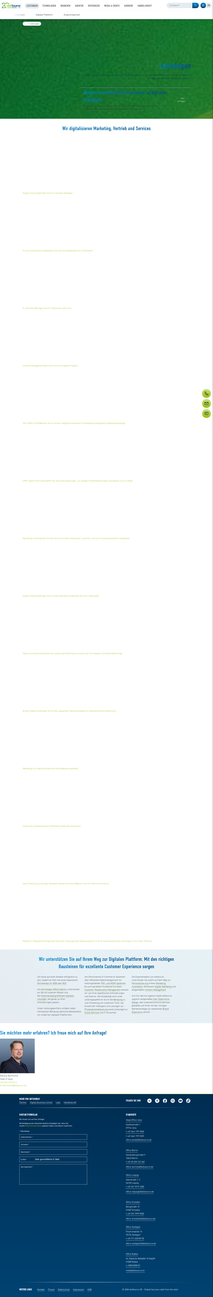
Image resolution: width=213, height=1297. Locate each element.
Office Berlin (132, 1150)
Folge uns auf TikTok (188, 1101)
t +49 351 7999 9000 (135, 1214)
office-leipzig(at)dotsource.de (140, 1192)
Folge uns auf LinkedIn (149, 1101)
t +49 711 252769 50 (135, 1239)
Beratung (117, 1000)
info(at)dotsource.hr (135, 1271)
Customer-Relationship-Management (102, 990)
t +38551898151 (133, 1266)
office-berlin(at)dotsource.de (139, 1167)
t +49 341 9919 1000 (135, 1187)
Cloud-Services (92, 1013)
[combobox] (183, 5)
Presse (51, 1290)
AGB (89, 1290)
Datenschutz (64, 1290)
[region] (106, 15)
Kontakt (41, 1290)
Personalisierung (140, 983)
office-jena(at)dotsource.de (138, 1140)
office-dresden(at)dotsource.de (140, 1219)
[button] (195, 5)
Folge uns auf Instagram (173, 1101)
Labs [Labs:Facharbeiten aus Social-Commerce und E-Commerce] (58, 1102)
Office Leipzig (132, 1175)
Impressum (78, 1290)
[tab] (203, 5)
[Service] (206, 408)
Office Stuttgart (133, 1227)
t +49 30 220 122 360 (135, 1162)
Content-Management (155, 990)
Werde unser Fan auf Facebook (165, 1101)
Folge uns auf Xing (157, 1101)
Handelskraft (70, 1102)
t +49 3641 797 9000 (135, 1132)
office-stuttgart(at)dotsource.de (141, 1244)
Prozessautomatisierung (96, 1009)
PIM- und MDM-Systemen (113, 983)
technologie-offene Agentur (54, 989)
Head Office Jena (134, 1120)
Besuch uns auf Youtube (180, 1101)
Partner (23, 1102)
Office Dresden (133, 1202)
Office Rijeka (132, 1254)
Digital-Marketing (163, 987)
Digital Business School (41, 1102)
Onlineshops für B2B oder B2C (51, 983)
